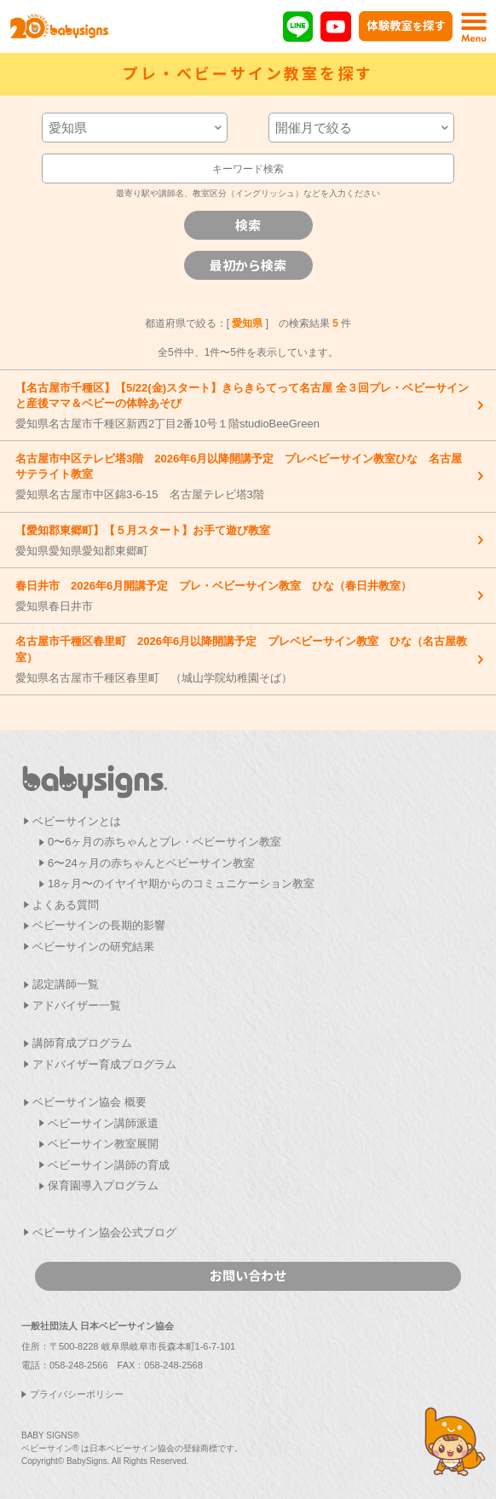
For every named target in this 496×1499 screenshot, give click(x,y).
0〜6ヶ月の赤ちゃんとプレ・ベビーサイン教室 (164, 841)
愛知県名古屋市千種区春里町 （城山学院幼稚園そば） (243, 658)
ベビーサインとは (76, 821)
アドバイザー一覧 (76, 1005)
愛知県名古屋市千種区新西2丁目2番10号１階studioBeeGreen (243, 405)
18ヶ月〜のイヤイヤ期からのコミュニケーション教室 (181, 883)
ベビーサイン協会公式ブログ (104, 1232)
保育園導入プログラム (103, 1185)
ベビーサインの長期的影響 (98, 925)
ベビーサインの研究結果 (93, 946)
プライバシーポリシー (77, 1394)
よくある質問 (65, 904)
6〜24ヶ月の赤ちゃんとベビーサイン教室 (151, 863)
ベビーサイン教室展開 (103, 1143)
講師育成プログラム (82, 1043)
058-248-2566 (78, 1365)
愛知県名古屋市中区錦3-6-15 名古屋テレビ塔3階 (243, 476)
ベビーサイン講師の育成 (109, 1165)
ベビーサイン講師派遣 (103, 1123)
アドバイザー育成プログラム (104, 1064)
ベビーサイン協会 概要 (89, 1101)
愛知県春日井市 (243, 595)
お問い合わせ (248, 1275)
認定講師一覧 (65, 984)
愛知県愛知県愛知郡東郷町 (243, 540)
